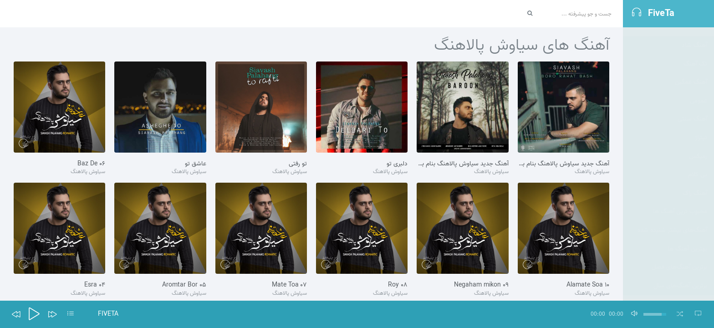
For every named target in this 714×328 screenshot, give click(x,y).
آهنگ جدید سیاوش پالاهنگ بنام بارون (462, 164)
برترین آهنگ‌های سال (680, 277)
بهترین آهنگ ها (687, 240)
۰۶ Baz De (91, 164)
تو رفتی (298, 164)
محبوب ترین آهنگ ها (680, 202)
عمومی (698, 92)
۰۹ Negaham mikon (481, 285)
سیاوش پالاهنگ (592, 172)
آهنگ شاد (694, 36)
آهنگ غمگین (691, 73)
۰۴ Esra (94, 285)
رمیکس (698, 147)
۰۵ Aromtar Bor (184, 285)
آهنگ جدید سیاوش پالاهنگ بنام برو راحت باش (563, 164)
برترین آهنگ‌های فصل (679, 258)
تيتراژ (701, 128)
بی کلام (697, 165)
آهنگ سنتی (692, 110)
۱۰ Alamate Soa (587, 285)
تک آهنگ (695, 55)
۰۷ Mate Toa (289, 285)
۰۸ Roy (398, 285)
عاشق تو (195, 164)
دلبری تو (397, 164)
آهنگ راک (695, 184)
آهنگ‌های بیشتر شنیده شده (672, 221)
